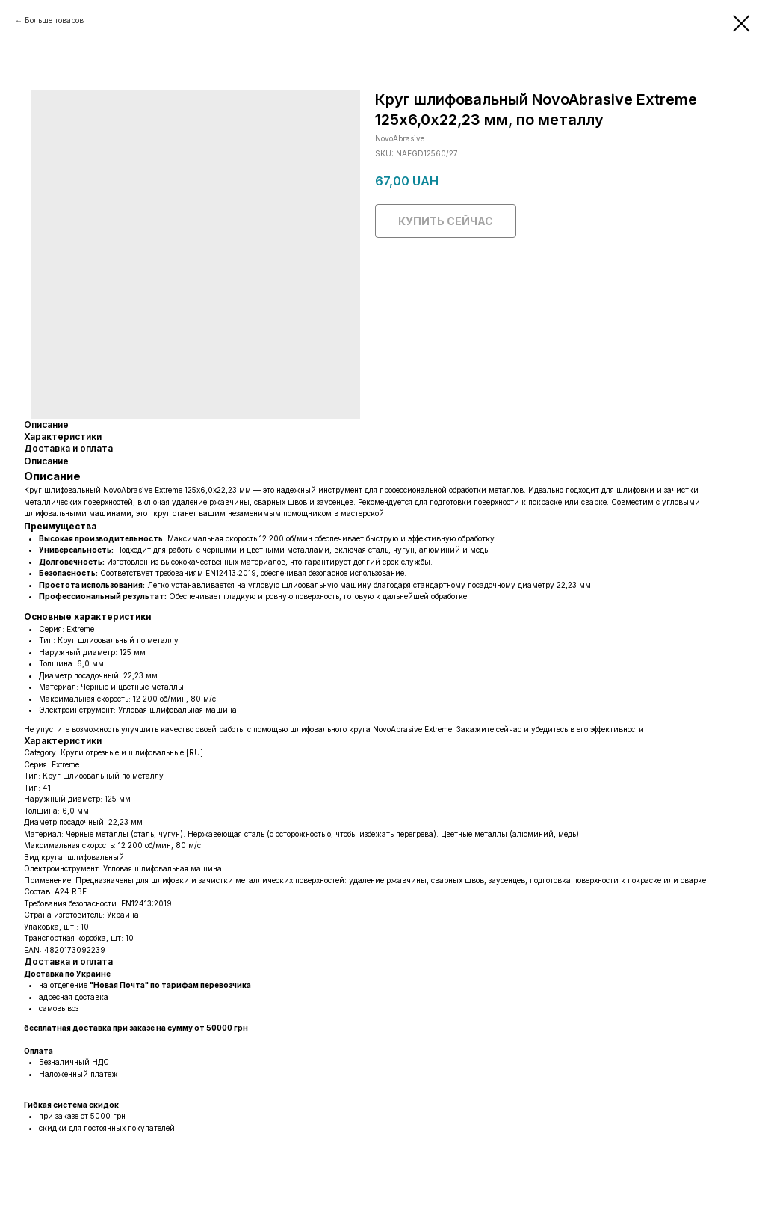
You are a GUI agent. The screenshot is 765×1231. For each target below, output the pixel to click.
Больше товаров (54, 20)
